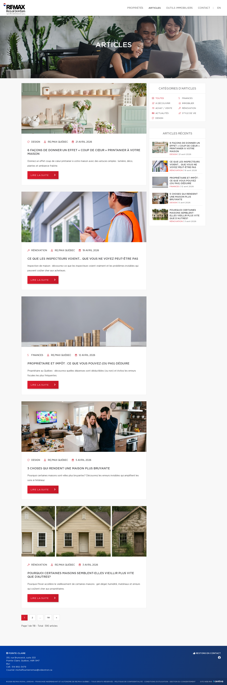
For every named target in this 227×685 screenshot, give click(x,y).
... (40, 618)
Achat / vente (162, 108)
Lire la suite (40, 175)
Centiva (218, 681)
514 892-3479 (19, 667)
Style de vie (187, 113)
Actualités (160, 113)
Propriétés (135, 8)
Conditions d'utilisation (156, 681)
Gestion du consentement (182, 681)
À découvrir (161, 103)
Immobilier (186, 103)
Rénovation (37, 250)
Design (33, 142)
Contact (204, 8)
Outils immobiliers (179, 8)
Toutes (158, 98)
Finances (35, 355)
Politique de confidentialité (129, 681)
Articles (154, 8)
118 (48, 618)
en (219, 8)
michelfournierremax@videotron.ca (33, 670)
